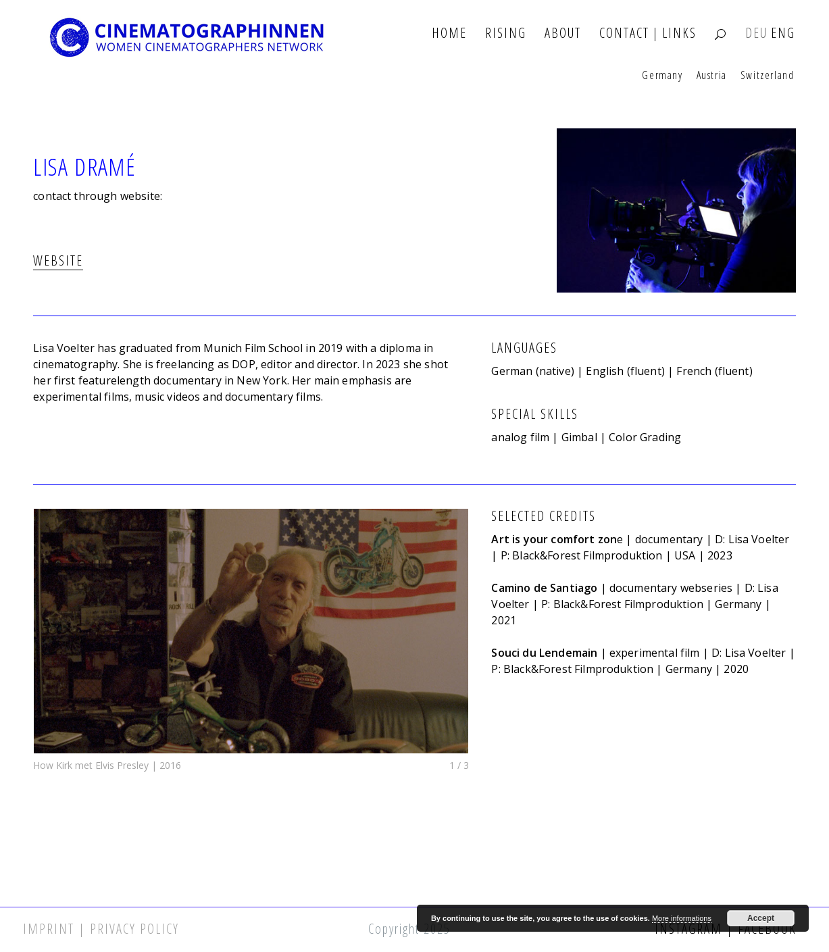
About (563, 33)
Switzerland (767, 75)
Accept (760, 918)
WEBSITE (58, 260)
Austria (712, 75)
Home (449, 33)
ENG (783, 33)
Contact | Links (648, 33)
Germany (662, 75)
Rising (505, 33)
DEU (756, 33)
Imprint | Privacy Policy (101, 929)
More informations (681, 918)
